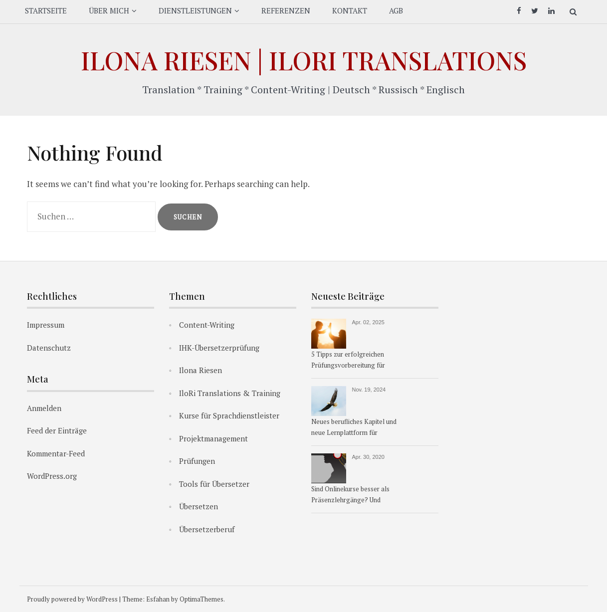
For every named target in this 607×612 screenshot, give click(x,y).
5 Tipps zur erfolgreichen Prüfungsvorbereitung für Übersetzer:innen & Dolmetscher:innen (348, 361)
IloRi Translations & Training (229, 393)
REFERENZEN (285, 10)
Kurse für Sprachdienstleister (229, 415)
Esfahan (158, 599)
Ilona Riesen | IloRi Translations (304, 60)
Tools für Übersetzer (214, 484)
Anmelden (44, 408)
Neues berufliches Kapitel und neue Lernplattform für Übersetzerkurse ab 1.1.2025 (354, 428)
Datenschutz (49, 348)
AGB (396, 10)
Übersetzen (198, 506)
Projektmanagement (213, 438)
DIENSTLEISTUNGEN (195, 10)
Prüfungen (197, 461)
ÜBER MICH (109, 10)
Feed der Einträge (57, 430)
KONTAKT (349, 10)
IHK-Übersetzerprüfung (219, 348)
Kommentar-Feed (56, 453)
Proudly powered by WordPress (72, 599)
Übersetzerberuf (206, 529)
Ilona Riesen (200, 370)
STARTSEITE (46, 10)
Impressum (45, 325)
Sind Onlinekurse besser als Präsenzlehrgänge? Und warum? (350, 495)
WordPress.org (52, 476)
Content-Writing (206, 325)
